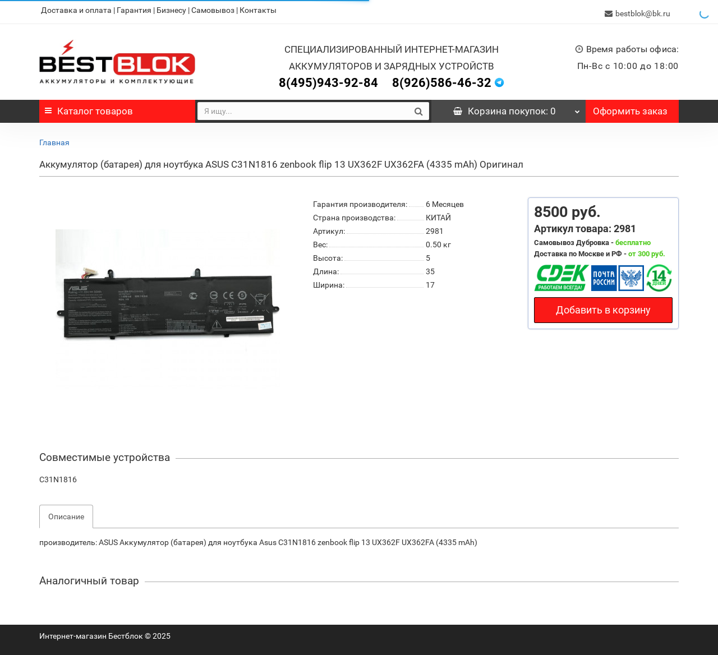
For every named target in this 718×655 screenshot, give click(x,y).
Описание (66, 513)
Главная (54, 139)
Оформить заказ (630, 107)
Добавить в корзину (603, 306)
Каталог (89, 107)
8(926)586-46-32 (441, 79)
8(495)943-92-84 (328, 79)
